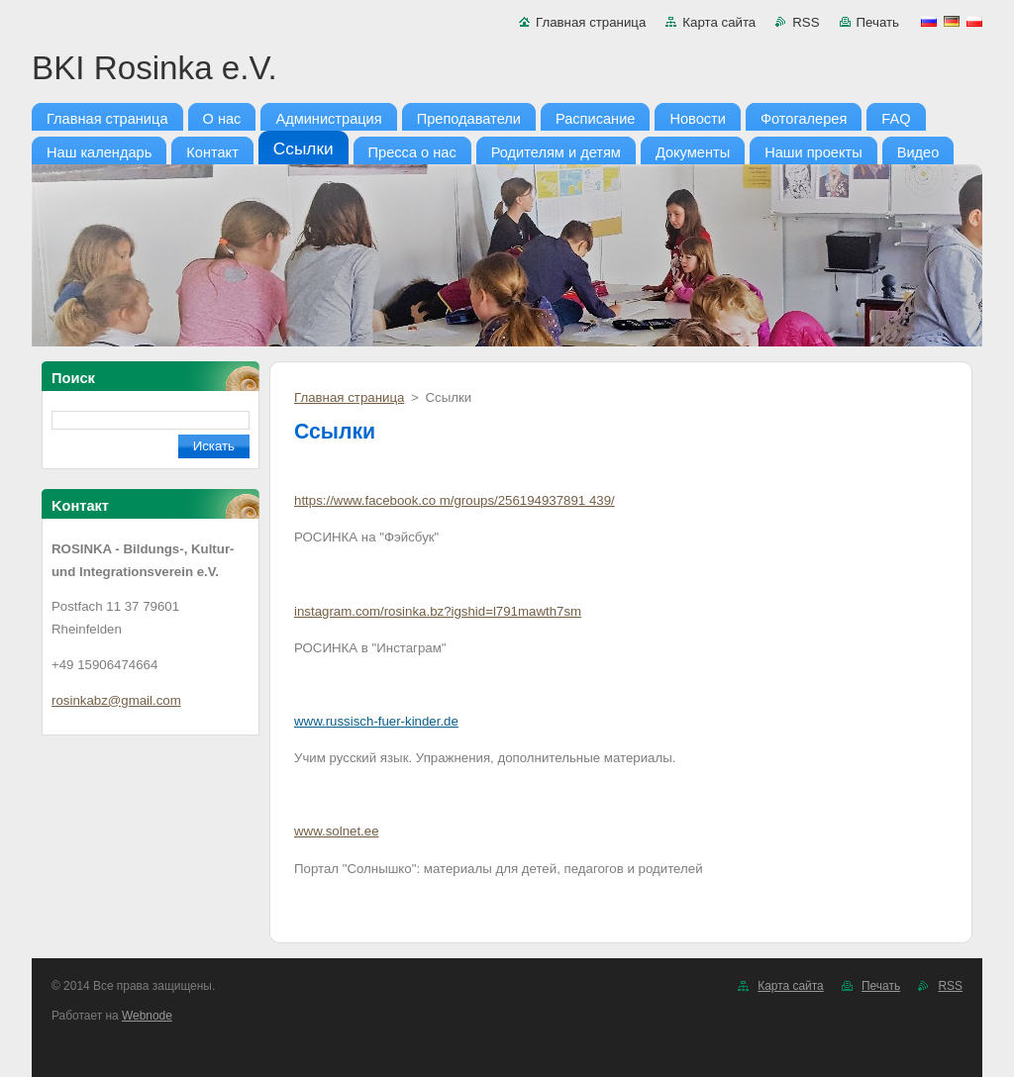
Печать (878, 22)
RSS (805, 22)
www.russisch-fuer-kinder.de (376, 721)
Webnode (147, 1016)
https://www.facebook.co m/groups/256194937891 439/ (454, 500)
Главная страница (591, 22)
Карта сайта (719, 22)
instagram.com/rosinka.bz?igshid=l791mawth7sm (437, 611)
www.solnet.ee (336, 831)
